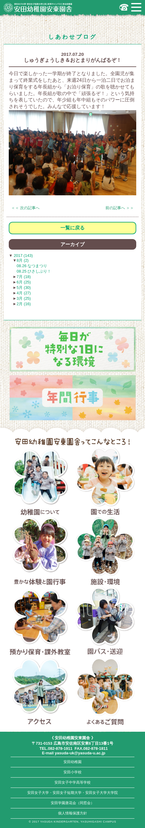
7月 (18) (24, 276)
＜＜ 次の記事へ (25, 208)
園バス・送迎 (105, 622)
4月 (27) (24, 293)
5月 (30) (24, 287)
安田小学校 (72, 772)
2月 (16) (24, 304)
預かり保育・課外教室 (40, 622)
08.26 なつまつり (32, 266)
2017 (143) (23, 255)
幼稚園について (40, 482)
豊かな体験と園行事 (40, 552)
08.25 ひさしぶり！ (34, 271)
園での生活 (105, 482)
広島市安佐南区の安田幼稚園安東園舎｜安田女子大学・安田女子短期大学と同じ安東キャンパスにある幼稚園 (38, 7)
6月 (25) (24, 282)
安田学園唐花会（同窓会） (72, 803)
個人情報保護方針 (72, 813)
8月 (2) (23, 260)
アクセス (40, 692)
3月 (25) (24, 298)
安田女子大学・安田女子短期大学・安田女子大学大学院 (72, 793)
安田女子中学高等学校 (72, 782)
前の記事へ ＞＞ (119, 208)
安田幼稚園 (72, 762)
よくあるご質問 (105, 692)
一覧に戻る (72, 227)
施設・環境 (105, 552)
